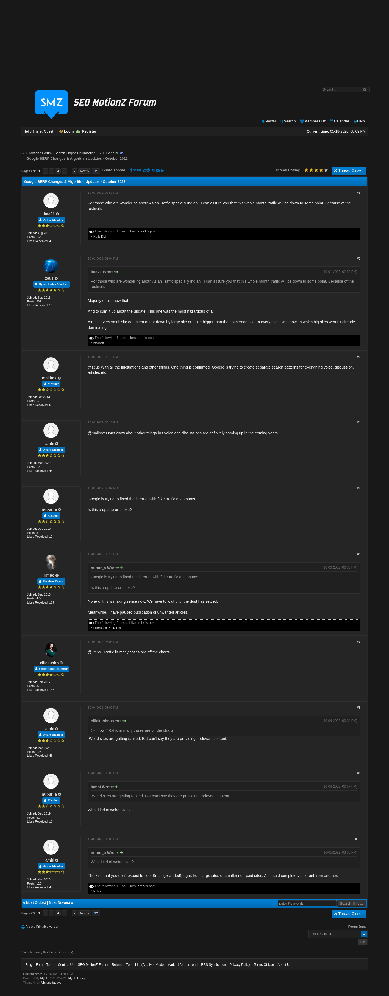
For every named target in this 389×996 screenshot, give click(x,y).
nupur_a (49, 509)
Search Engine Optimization (75, 153)
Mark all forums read (183, 965)
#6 (358, 554)
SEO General (108, 153)
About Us (284, 965)
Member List (312, 121)
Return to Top (122, 965)
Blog (29, 965)
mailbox (98, 342)
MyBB (44, 978)
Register (86, 131)
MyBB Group (77, 978)
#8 (358, 707)
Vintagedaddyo (51, 982)
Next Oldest (36, 902)
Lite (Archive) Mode (149, 965)
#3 (358, 356)
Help (359, 121)
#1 (358, 192)
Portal (268, 121)
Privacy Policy (240, 965)
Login (66, 131)
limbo (49, 575)
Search (287, 121)
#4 (358, 422)
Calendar (339, 121)
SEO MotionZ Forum (36, 153)
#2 (358, 258)
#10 (357, 839)
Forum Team (45, 965)
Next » (84, 171)
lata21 (49, 214)
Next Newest (59, 902)
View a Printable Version (42, 926)
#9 (358, 773)
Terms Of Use (264, 965)
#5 (358, 488)
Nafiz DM (99, 236)
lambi (49, 443)
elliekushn (100, 627)
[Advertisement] (194, 40)
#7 (358, 641)
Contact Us (66, 965)
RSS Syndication (213, 965)
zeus (49, 278)
